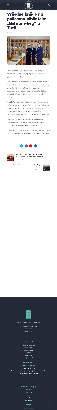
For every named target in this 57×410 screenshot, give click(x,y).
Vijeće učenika (28, 392)
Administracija (28, 350)
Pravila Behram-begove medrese (28, 373)
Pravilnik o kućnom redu (28, 368)
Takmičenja (28, 400)
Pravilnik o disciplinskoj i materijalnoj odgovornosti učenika (28, 371)
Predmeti (28, 395)
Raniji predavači (28, 358)
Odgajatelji (28, 355)
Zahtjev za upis (28, 408)
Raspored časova (28, 376)
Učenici (28, 390)
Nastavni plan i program (28, 366)
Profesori (28, 353)
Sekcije (28, 397)
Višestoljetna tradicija (28, 345)
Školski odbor (28, 347)
